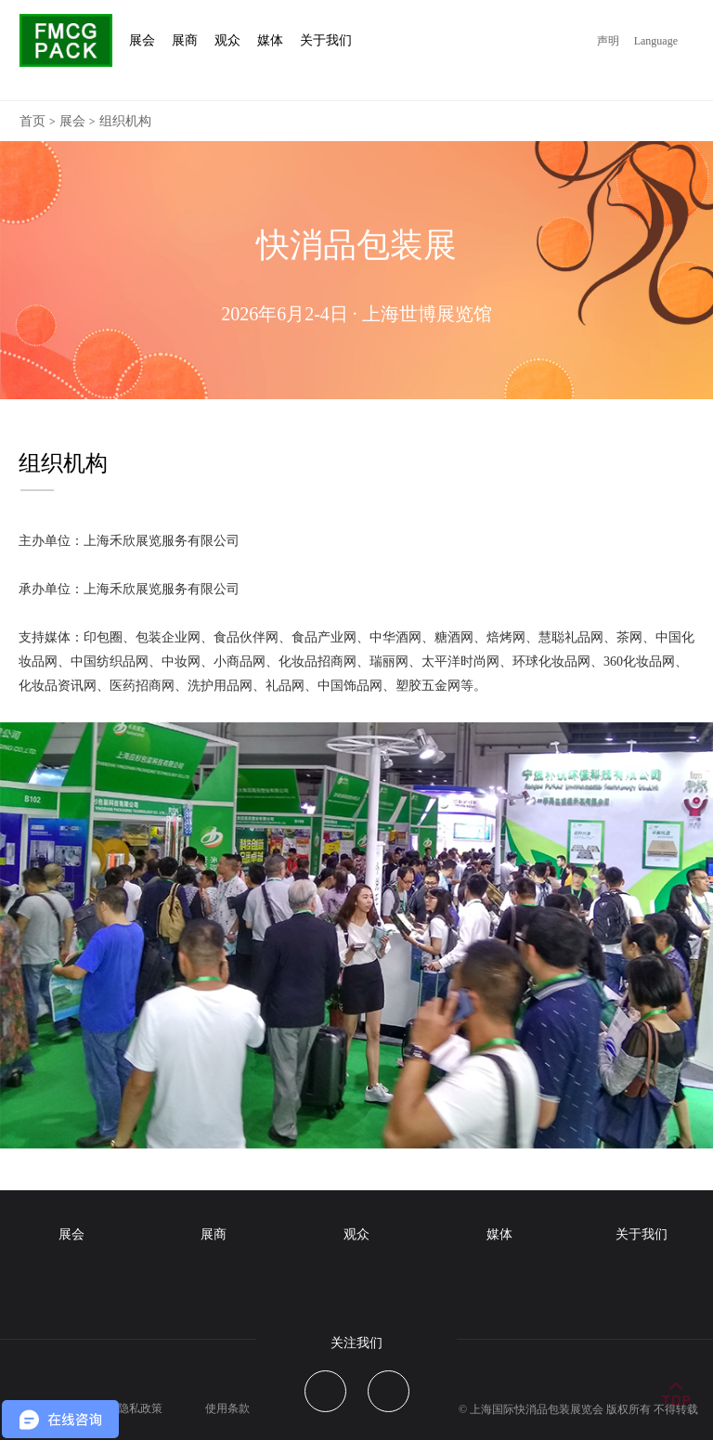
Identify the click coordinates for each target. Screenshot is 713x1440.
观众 (356, 1234)
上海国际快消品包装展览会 (536, 1409)
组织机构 (125, 121)
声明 (608, 40)
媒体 (499, 1234)
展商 (214, 1234)
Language (656, 40)
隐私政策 (140, 1408)
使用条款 (227, 1408)
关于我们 (642, 1234)
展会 (72, 121)
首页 (32, 121)
